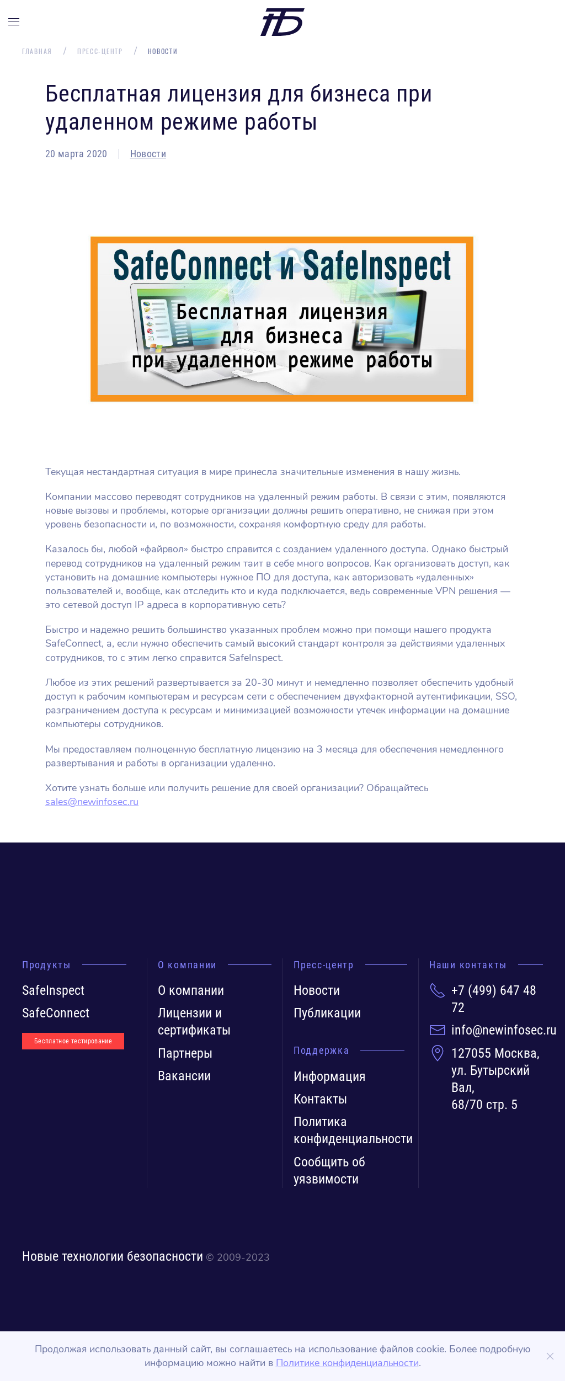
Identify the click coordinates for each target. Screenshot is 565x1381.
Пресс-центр (100, 51)
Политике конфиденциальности (347, 1362)
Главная (37, 51)
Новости (148, 153)
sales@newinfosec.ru (91, 801)
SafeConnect (55, 1013)
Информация (330, 1076)
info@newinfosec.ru (504, 1030)
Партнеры (185, 1053)
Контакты (320, 1099)
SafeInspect (53, 990)
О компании (191, 990)
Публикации (327, 1013)
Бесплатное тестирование (73, 1041)
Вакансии (184, 1076)
